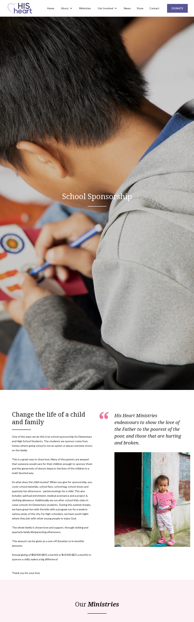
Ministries (85, 8)
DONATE (177, 8)
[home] (20, 8)
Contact (154, 8)
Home (50, 8)
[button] (66, 8)
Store (140, 8)
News (127, 8)
